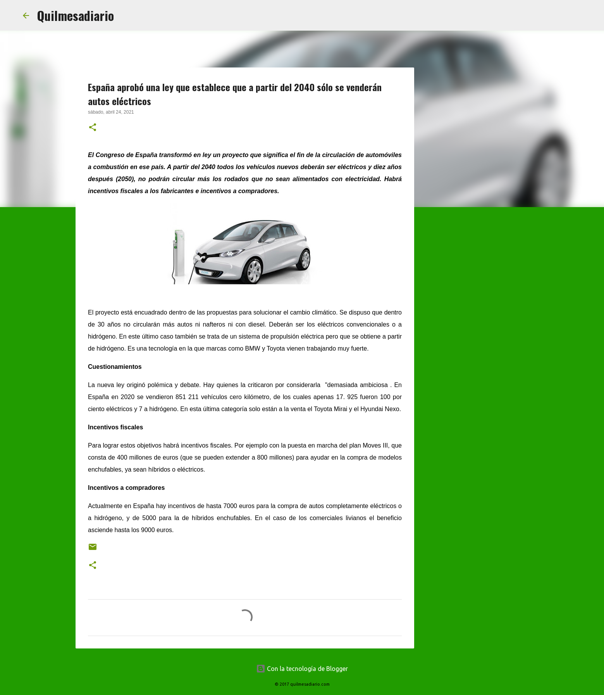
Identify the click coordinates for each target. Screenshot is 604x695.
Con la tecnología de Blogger (302, 668)
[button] (92, 128)
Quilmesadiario (75, 15)
